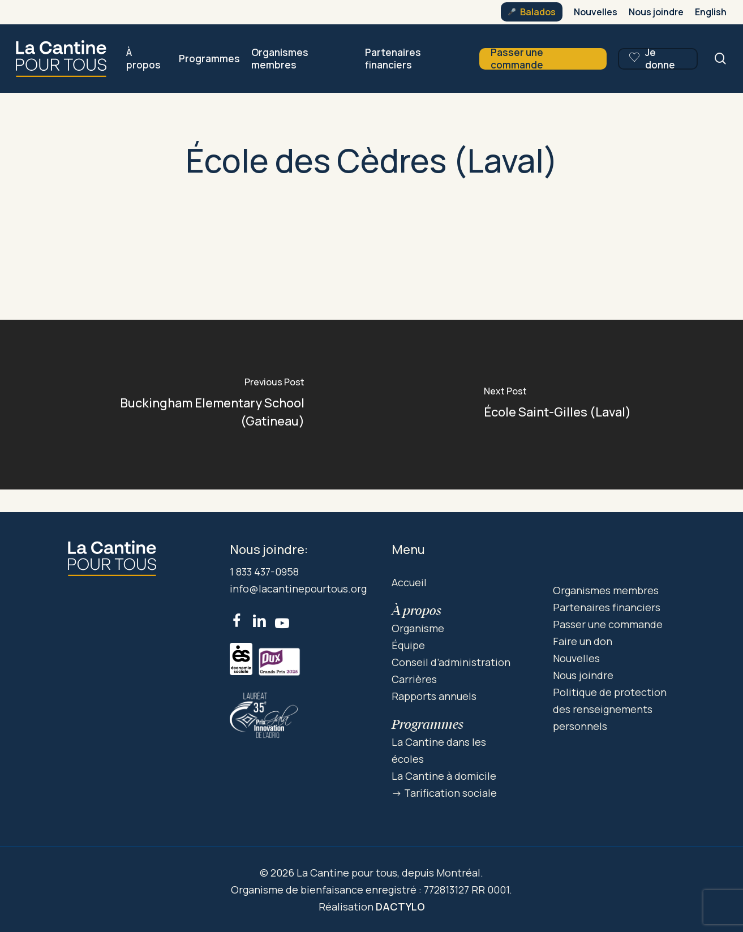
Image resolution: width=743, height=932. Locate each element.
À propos (416, 610)
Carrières (414, 679)
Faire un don (582, 641)
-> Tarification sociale (444, 793)
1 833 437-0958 (264, 571)
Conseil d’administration (451, 662)
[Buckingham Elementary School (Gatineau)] (186, 404)
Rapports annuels (434, 696)
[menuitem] (711, 12)
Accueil (409, 582)
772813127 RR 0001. (468, 889)
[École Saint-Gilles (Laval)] (558, 404)
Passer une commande (608, 624)
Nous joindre (583, 675)
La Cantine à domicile (444, 776)
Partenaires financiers (606, 607)
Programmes (427, 724)
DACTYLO (400, 906)
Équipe (408, 645)
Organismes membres (606, 590)
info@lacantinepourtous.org (298, 588)
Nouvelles (576, 658)
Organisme (418, 628)
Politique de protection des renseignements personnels (610, 709)
